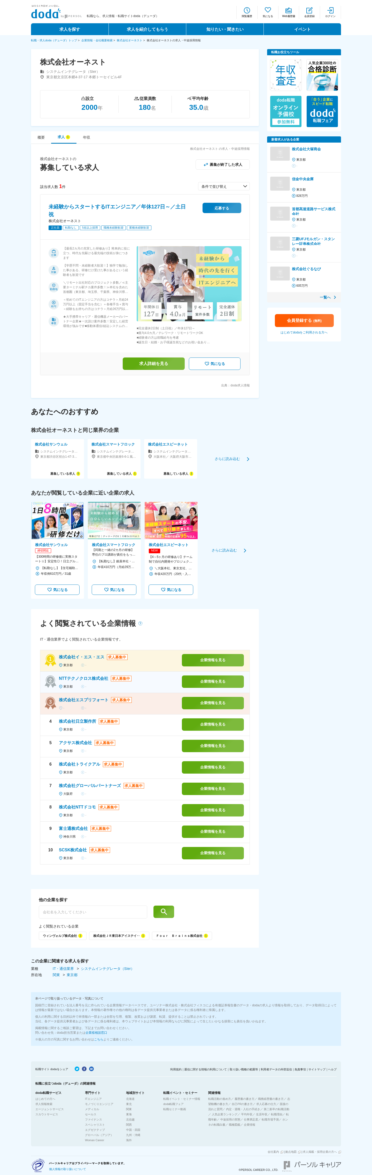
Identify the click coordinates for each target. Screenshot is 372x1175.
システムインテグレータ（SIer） (108, 969)
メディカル (92, 1109)
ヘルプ (332, 1069)
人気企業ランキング (224, 1114)
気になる (268, 16)
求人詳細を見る (153, 363)
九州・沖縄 (133, 1135)
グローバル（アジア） (99, 1135)
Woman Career (94, 1140)
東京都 (72, 975)
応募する (222, 208)
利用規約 (176, 1069)
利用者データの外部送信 (276, 1069)
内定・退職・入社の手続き (243, 1109)
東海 (129, 1114)
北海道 (130, 1098)
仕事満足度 (251, 1119)
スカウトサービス (46, 1114)
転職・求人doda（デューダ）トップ (54, 40)
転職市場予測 (270, 1119)
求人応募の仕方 (266, 1104)
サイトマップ (317, 1069)
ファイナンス (93, 1119)
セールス (90, 1114)
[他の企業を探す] (93, 912)
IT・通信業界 (64, 969)
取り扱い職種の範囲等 (244, 1069)
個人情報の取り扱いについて (67, 1169)
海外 (129, 1140)
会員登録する (304, 320)
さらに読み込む (227, 459)
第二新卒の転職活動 (276, 1109)
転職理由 (276, 1114)
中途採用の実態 (230, 1119)
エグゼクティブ (95, 1129)
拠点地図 (291, 1151)
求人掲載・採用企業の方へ (320, 1151)
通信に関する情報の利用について (205, 1069)
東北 (129, 1104)
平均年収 (246, 1114)
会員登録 (309, 16)
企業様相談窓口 (96, 1032)
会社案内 (273, 1151)
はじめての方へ (45, 1098)
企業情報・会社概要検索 (97, 40)
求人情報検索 (43, 1104)
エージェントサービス (49, 1109)
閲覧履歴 (247, 16)
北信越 (130, 1119)
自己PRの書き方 (242, 1104)
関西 (129, 1124)
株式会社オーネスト (129, 40)
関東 (57, 975)
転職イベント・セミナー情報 (181, 1098)
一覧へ (325, 297)
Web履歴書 (288, 16)
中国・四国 (133, 1129)
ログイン (330, 16)
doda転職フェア (173, 1104)
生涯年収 (261, 1114)
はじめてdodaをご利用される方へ (304, 332)
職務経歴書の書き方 (271, 1098)
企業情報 (249, 1124)
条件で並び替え (214, 186)
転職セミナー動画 (174, 1109)
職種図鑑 (234, 1124)
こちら (98, 1039)
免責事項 (300, 1069)
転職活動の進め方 (219, 1098)
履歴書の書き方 (244, 1098)
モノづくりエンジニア (99, 1104)
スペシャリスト (95, 1124)
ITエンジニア (93, 1098)
